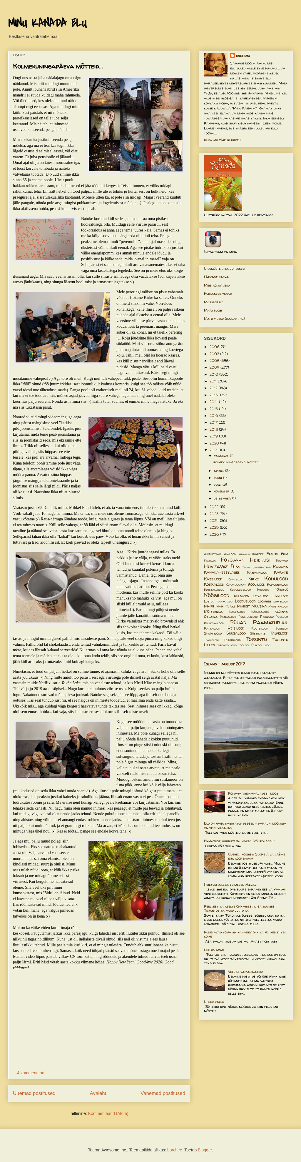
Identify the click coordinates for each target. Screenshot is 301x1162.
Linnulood (280, 595)
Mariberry (213, 301)
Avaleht (98, 1093)
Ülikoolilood (260, 645)
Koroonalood (277, 584)
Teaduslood (211, 640)
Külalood (241, 595)
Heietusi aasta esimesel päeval (230, 884)
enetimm (243, 55)
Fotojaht (232, 559)
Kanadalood (257, 572)
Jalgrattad (262, 567)
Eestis (272, 554)
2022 (215, 506)
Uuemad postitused (34, 1093)
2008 (215, 360)
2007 (215, 353)
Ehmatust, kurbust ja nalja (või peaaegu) (239, 840)
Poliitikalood (214, 623)
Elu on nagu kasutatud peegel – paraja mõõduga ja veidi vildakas (245, 825)
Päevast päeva (216, 276)
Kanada (280, 567)
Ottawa (211, 616)
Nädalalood (260, 612)
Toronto (256, 639)
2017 (214, 422)
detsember (223, 498)
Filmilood (210, 560)
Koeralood (214, 584)
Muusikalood (278, 606)
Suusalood (236, 633)
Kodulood (276, 578)
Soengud (281, 628)
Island (247, 567)
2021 (214, 449)
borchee (174, 1150)
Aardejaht (212, 554)
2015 (214, 408)
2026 (215, 534)
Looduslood (245, 601)
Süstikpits (258, 633)
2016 (214, 415)
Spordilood (213, 633)
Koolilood (256, 584)
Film (284, 553)
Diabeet (257, 554)
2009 (215, 367)
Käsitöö (281, 589)
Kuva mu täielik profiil (223, 139)
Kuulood (263, 589)
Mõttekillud (213, 611)
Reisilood (236, 628)
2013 (214, 394)
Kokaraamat (236, 584)
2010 (214, 374)
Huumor (282, 560)
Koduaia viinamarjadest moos (253, 793)
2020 (215, 443)
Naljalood (237, 612)
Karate (281, 572)
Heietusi (260, 559)
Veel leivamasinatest (246, 971)
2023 (215, 513)
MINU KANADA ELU (47, 23)
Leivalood (260, 595)
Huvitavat (216, 566)
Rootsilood (259, 628)
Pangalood (228, 617)
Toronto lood (226, 645)
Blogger (205, 1150)
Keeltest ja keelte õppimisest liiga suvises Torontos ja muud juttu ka (239, 908)
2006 (215, 346)
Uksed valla (214, 1001)
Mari (209, 606)
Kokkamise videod (218, 293)
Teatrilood (232, 640)
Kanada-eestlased (222, 572)
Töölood (244, 645)
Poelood (282, 617)
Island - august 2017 (224, 664)
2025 (215, 527)
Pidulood (267, 616)
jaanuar (222, 455)
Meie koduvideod (217, 285)
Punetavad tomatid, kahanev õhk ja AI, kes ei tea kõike (245, 934)
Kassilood (213, 579)
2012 (214, 387)
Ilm (235, 566)
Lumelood (280, 601)
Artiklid (244, 554)
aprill (219, 470)
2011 (214, 381)
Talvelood (279, 633)
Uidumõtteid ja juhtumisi (224, 268)
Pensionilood (248, 617)
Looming (264, 601)
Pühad (238, 622)
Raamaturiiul (270, 622)
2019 (214, 436)
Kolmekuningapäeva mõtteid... (58, 66)
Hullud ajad (214, 949)
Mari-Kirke (225, 606)
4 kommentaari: (31, 1073)
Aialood (230, 554)
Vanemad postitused (163, 1093)
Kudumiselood (240, 589)
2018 (214, 429)
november (222, 491)
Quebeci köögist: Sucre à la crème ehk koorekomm (256, 856)
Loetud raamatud (218, 601)
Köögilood (216, 595)
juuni (218, 477)
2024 (215, 520)
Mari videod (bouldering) (224, 318)
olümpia (281, 611)
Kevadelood (235, 579)
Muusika (259, 606)
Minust (243, 606)
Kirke (253, 579)
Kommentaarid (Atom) (108, 1113)
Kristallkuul (214, 589)
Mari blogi (213, 310)
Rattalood (212, 628)
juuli (218, 484)
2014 (214, 401)
